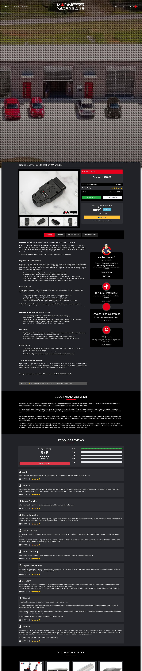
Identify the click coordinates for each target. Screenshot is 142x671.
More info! (119, 184)
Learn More (107, 209)
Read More (106, 320)
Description (49, 234)
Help (115, 6)
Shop (6, 6)
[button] (76, 193)
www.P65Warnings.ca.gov (64, 383)
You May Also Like (74, 234)
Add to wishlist (112, 197)
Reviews (60, 234)
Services (15, 6)
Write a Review (44, 463)
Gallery (25, 6)
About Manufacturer (90, 234)
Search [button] (124, 6)
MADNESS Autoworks (115, 191)
